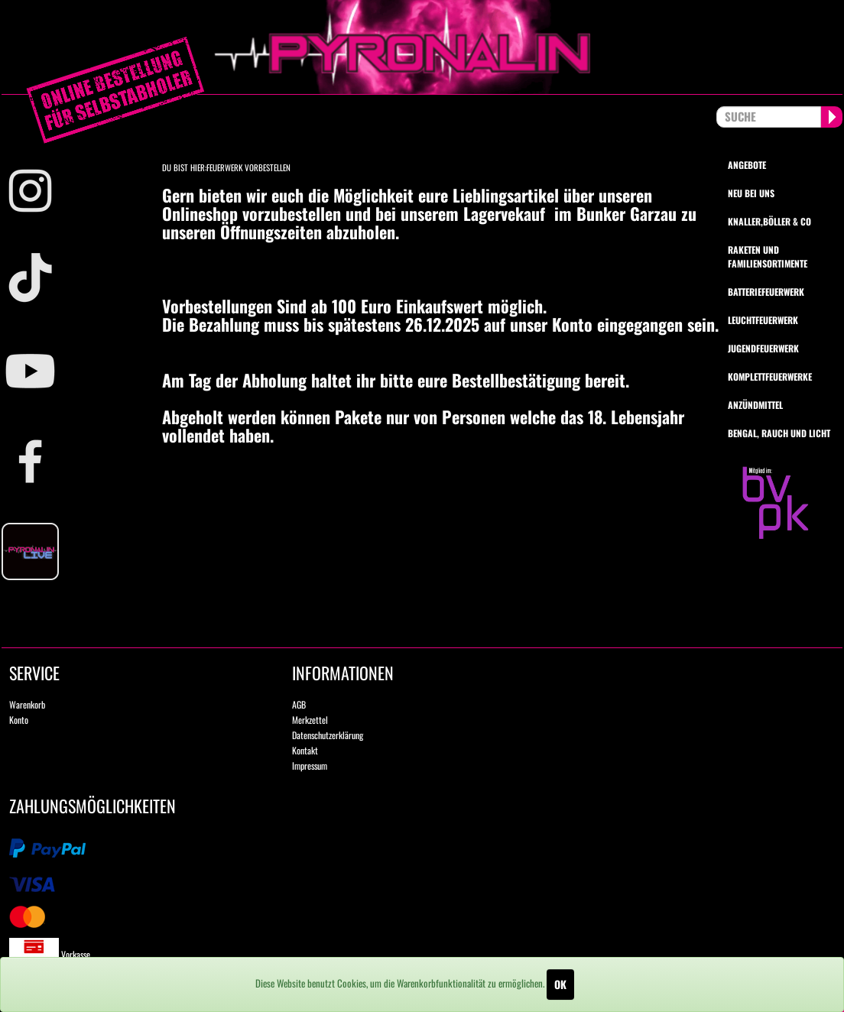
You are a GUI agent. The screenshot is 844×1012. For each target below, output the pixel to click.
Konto (18, 719)
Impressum (309, 765)
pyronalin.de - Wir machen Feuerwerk (422, 47)
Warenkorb (27, 704)
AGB (299, 704)
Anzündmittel (755, 404)
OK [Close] (560, 984)
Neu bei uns (751, 193)
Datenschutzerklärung (327, 734)
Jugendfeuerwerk (763, 348)
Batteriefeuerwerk (766, 291)
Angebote (747, 164)
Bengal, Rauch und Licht (779, 433)
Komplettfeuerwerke (770, 376)
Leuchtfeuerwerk (763, 319)
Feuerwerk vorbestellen (248, 167)
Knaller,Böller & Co (769, 221)
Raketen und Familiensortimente (767, 256)
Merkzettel (310, 719)
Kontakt (305, 750)
